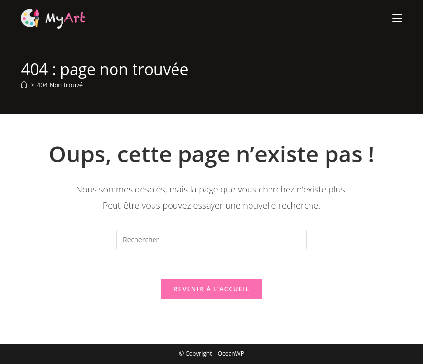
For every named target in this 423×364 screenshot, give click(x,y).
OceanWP (231, 353)
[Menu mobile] (397, 18)
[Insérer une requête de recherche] (211, 239)
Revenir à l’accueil (211, 289)
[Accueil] (24, 84)
